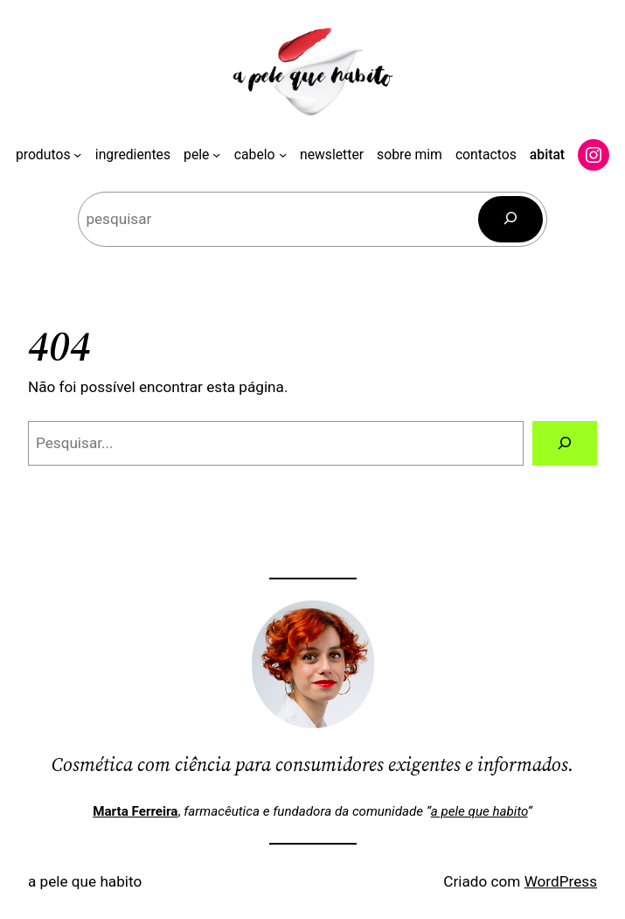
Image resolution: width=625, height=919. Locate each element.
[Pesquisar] (510, 219)
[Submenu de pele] (216, 154)
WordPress (560, 881)
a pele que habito (479, 811)
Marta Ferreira (135, 811)
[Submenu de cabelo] (283, 154)
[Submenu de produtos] (77, 154)
